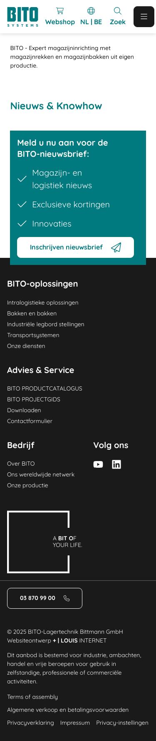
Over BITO (21, 463)
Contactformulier (29, 421)
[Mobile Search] (117, 16)
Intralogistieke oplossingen (43, 302)
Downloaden (24, 410)
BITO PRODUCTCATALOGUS (44, 388)
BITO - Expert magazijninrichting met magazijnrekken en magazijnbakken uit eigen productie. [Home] (72, 56)
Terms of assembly (32, 697)
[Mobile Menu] (144, 16)
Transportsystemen (33, 335)
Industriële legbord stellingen (45, 324)
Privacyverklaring (30, 722)
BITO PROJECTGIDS (33, 399)
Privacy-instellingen (122, 722)
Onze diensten (26, 346)
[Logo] (26, 17)
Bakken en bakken (32, 313)
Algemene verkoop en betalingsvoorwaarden (68, 709)
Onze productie (27, 485)
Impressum (75, 722)
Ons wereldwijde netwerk (40, 474)
